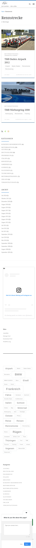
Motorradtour (7, 147)
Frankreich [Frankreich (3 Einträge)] (13, 389)
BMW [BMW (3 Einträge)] (18, 374)
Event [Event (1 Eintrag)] (12, 384)
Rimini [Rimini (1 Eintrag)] (6, 431)
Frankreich (6, 155)
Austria (4, 149)
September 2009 (5, 243)
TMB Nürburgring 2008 (17, 109)
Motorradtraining (9, 176)
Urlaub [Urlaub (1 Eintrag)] (28, 444)
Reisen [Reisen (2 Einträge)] (20, 421)
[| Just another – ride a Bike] (4, 2)
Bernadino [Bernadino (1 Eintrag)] (7, 374)
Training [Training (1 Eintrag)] (14, 444)
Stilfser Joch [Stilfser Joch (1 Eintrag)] (16, 436)
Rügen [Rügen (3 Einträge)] (17, 431)
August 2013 (4, 222)
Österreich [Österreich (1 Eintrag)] (7, 452)
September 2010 (5, 234)
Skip (21, 544)
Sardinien (5, 164)
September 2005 (5, 252)
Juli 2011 (3, 231)
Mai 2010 (4, 240)
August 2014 (4, 219)
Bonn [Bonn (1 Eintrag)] (17, 380)
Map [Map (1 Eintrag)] (12, 407)
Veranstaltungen (8, 182)
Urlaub (4, 179)
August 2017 (4, 210)
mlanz (8, 74)
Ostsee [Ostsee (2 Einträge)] (9, 416)
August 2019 (4, 207)
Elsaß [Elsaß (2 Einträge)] (26, 380)
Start (2, 11)
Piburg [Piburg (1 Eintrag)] (18, 415)
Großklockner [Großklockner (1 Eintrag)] (19, 398)
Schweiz (4, 167)
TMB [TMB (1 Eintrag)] (27, 440)
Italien (4, 158)
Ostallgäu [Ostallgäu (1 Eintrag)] (22, 411)
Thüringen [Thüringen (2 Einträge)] (10, 440)
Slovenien (5, 170)
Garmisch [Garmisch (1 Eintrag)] (26, 395)
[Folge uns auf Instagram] (8, 131)
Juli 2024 (4, 195)
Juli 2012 (4, 225)
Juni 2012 (4, 228)
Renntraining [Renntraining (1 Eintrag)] (25, 426)
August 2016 (4, 213)
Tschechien (6, 173)
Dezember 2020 (5, 201)
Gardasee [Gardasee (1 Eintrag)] (18, 395)
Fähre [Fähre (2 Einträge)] (8, 395)
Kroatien (5, 161)
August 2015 (4, 216)
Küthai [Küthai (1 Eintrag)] (6, 407)
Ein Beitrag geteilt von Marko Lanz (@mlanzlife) (19, 315)
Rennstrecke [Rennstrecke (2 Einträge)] (11, 426)
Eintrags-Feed (6, 336)
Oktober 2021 (5, 198)
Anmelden (5, 333)
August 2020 (4, 204)
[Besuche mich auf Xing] (5, 131)
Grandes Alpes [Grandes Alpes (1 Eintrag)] (8, 398)
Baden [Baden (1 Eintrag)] (18, 368)
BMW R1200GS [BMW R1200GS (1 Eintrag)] (8, 380)
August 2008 (4, 249)
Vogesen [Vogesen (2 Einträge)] (9, 448)
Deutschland (7, 152)
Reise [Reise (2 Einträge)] (8, 421)
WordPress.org (7, 341)
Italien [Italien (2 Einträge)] (8, 403)
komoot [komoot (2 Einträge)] (20, 403)
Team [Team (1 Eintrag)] (24, 436)
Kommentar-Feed (7, 339)
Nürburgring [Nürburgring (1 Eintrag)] (7, 411)
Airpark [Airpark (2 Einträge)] (9, 368)
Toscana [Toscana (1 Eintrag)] (6, 444)
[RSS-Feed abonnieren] (2, 131)
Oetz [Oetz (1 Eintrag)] (15, 411)
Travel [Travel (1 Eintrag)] (21, 444)
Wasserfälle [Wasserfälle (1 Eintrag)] (22, 448)
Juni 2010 (4, 237)
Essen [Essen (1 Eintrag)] (6, 384)
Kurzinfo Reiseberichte (11, 144)
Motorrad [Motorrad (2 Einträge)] (22, 408)
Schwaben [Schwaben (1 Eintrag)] (7, 436)
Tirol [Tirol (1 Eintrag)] (21, 440)
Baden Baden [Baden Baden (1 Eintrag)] (27, 368)
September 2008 (5, 246)
